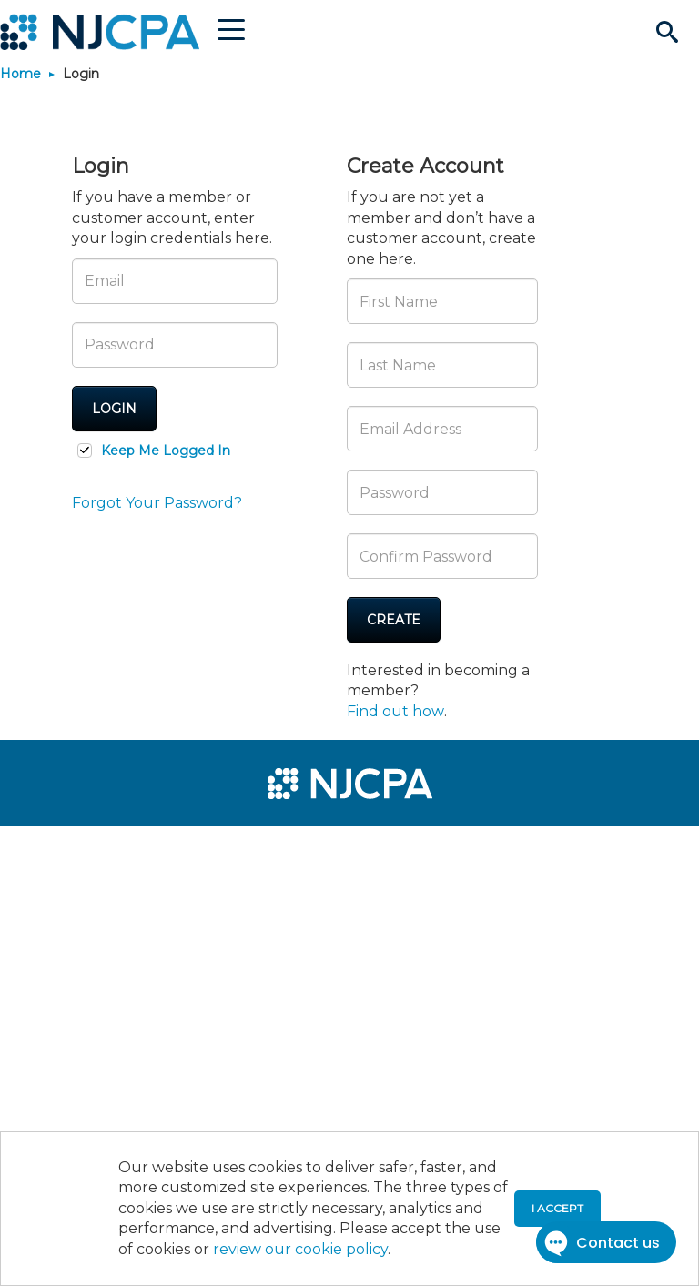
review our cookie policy (300, 1249)
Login (114, 408)
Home (20, 74)
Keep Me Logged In (165, 450)
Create (393, 620)
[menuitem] (75, 848)
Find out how (395, 711)
